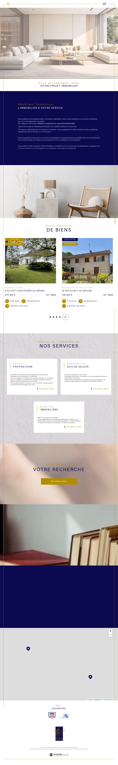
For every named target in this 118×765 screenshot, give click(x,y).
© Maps (97, 699)
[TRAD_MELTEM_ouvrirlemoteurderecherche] (8, 4)
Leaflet (90, 699)
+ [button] (110, 631)
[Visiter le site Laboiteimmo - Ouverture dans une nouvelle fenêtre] (59, 757)
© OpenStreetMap (107, 699)
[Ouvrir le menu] (104, 4)
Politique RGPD (77, 749)
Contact (115, 220)
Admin (63, 749)
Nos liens (69, 749)
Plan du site (44, 749)
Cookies (85, 749)
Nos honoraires (35, 749)
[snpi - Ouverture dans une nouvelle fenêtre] (52, 715)
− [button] (110, 635)
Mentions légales (55, 749)
